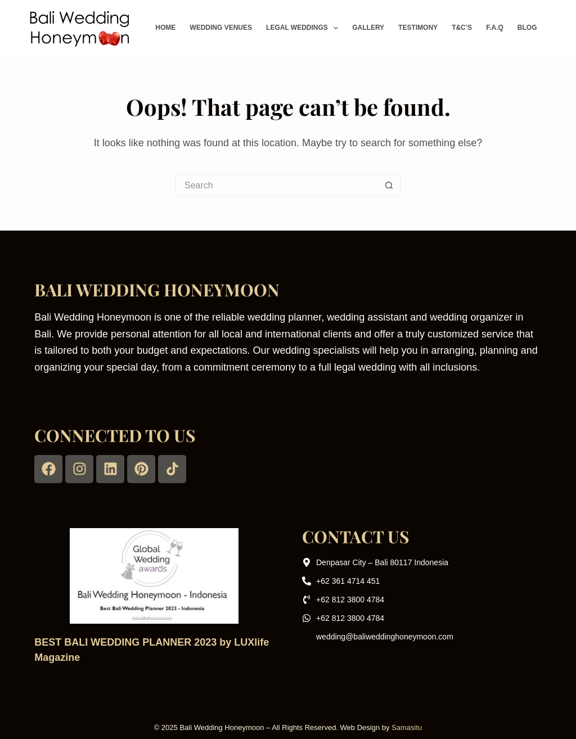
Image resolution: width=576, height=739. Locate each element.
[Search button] (389, 185)
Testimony (418, 27)
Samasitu (407, 727)
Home (165, 27)
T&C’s (462, 27)
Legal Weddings (304, 28)
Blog (527, 27)
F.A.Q (494, 27)
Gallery (368, 27)
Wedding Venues (221, 27)
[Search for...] (277, 185)
